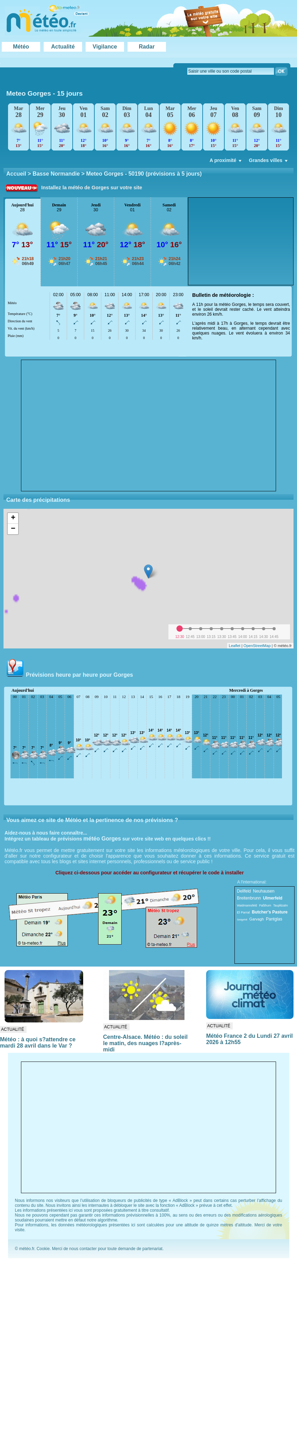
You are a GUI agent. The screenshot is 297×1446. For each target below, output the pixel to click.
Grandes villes (269, 162)
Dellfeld (244, 891)
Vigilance (105, 47)
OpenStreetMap (257, 646)
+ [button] (13, 518)
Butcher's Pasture (270, 912)
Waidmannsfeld (247, 905)
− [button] (13, 529)
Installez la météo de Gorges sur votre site (91, 187)
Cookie (43, 1248)
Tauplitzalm (280, 905)
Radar (146, 47)
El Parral (243, 912)
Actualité (63, 47)
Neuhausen (263, 891)
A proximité (226, 162)
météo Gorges (102, 839)
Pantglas (274, 919)
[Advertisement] (240, 241)
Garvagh (256, 919)
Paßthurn (265, 905)
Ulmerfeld (272, 898)
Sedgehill (242, 919)
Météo (21, 47)
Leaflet (234, 646)
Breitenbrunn (249, 898)
